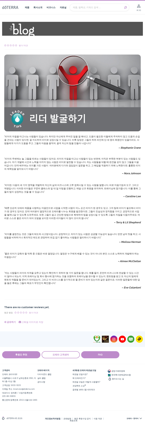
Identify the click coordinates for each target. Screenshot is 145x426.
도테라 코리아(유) (9, 374)
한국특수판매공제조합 (119, 375)
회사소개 (37, 7)
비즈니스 (51, 7)
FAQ (100, 354)
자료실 (63, 7)
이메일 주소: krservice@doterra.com (18, 389)
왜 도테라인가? (79, 378)
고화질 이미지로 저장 (31, 322)
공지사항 (41, 382)
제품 (27, 7)
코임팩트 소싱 (79, 385)
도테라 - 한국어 (132, 418)
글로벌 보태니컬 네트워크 (83, 389)
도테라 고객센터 (61, 354)
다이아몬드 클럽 (44, 374)
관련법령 (67, 418)
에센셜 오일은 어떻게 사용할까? (86, 382)
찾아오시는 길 (116, 378)
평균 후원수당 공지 (82, 418)
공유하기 (10, 322)
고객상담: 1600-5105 (11, 385)
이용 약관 (98, 418)
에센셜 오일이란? (80, 374)
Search (125, 7)
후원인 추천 (21, 354)
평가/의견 (23, 45)
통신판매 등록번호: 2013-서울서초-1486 (19, 400)
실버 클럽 (41, 378)
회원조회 (73, 420)
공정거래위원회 (116, 371)
